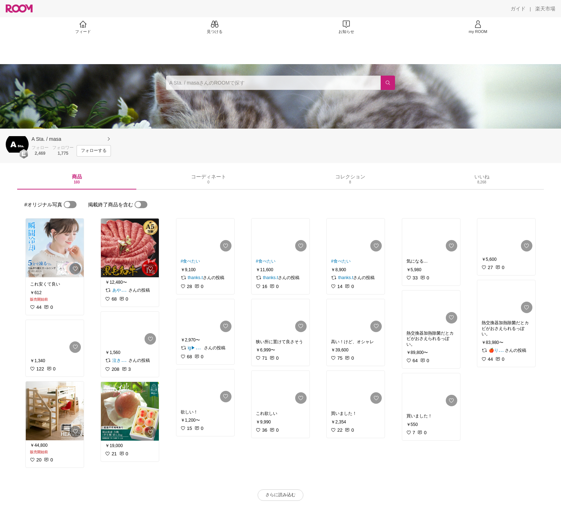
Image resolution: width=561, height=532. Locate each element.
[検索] (388, 83)
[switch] (70, 204)
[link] (55, 248)
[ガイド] (518, 8)
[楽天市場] (545, 8)
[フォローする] (94, 151)
